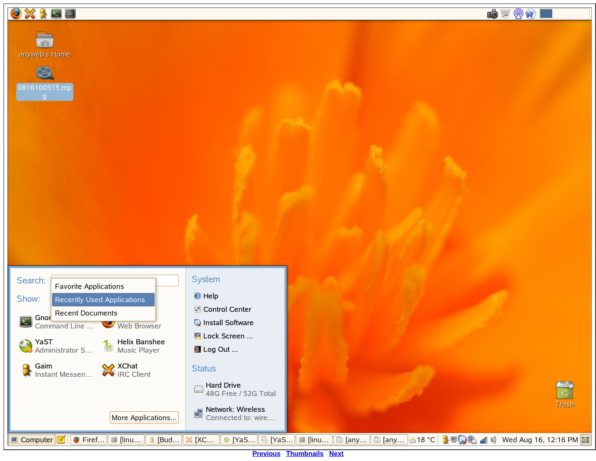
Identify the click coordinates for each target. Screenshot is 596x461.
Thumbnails (305, 453)
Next (336, 453)
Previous (267, 453)
